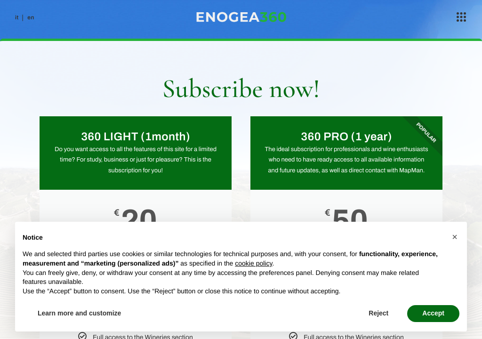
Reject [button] (378, 313)
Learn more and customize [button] (79, 313)
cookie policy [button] (253, 263)
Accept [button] (433, 313)
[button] (454, 236)
